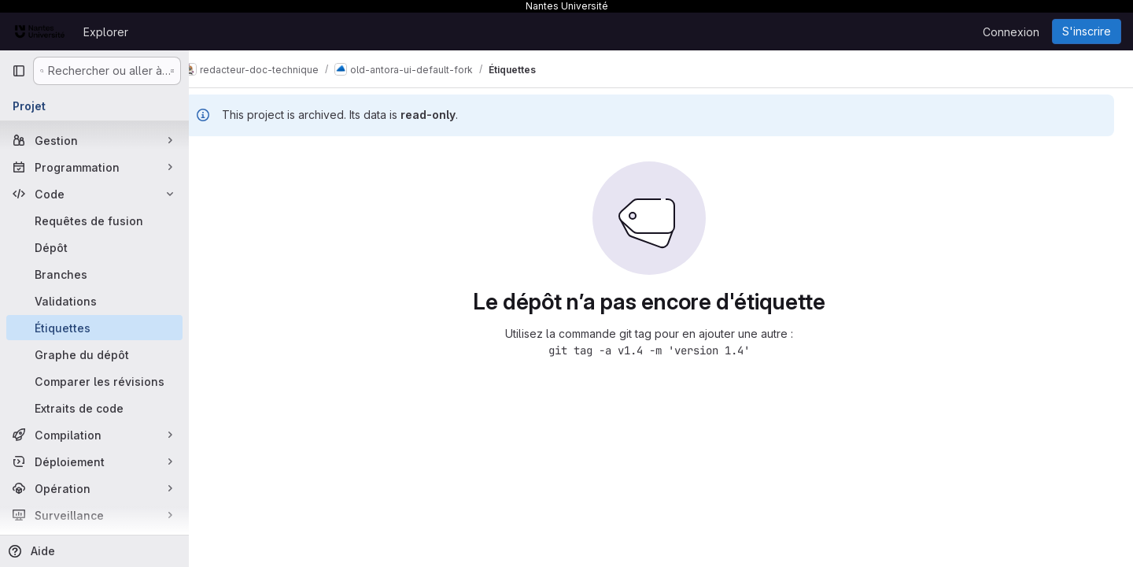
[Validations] (94, 300)
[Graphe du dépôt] (94, 354)
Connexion (1011, 32)
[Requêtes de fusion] (94, 220)
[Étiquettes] (94, 327)
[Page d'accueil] (40, 31)
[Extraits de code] (94, 408)
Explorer (105, 32)
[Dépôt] (94, 247)
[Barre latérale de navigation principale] (18, 70)
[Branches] (94, 274)
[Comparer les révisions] (94, 381)
